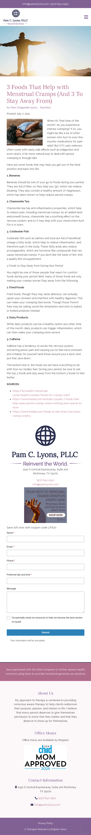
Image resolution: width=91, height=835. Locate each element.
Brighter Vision (58, 829)
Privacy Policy (45, 823)
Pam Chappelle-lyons (24, 107)
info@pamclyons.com (45, 484)
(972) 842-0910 (45, 480)
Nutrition (45, 107)
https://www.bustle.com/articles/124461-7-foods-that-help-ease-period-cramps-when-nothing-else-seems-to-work (47, 403)
